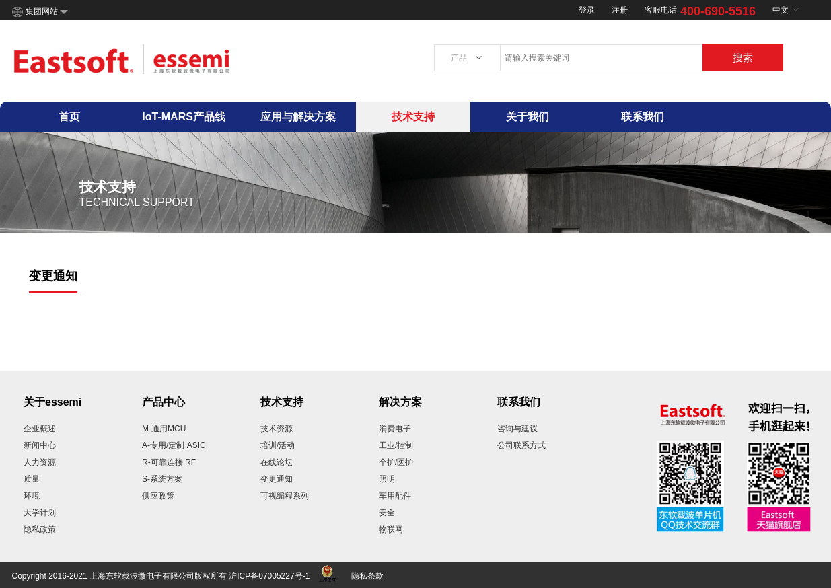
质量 (32, 479)
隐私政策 (40, 529)
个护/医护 (396, 462)
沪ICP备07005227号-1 (269, 576)
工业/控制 (396, 445)
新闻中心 (40, 445)
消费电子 (395, 428)
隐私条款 (367, 576)
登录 (587, 10)
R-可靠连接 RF (169, 462)
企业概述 (40, 428)
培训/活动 (277, 445)
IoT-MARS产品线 (183, 116)
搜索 (743, 57)
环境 (32, 496)
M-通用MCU (164, 428)
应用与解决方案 (298, 116)
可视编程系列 (284, 496)
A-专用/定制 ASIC (174, 445)
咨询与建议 (517, 428)
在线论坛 (276, 462)
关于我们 (527, 116)
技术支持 (413, 116)
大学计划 (40, 512)
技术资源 (276, 428)
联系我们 (642, 116)
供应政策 (158, 496)
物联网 (391, 529)
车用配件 (395, 496)
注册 (620, 10)
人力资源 (40, 462)
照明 (387, 479)
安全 (387, 512)
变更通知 (276, 479)
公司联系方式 (521, 445)
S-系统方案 (162, 479)
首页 (69, 116)
